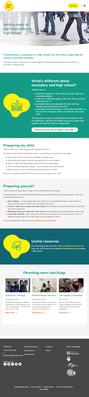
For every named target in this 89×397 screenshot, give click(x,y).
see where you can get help (44, 220)
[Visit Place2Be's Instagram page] (12, 364)
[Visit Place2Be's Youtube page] (19, 364)
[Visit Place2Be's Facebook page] (8, 364)
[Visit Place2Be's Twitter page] (5, 364)
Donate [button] (73, 5)
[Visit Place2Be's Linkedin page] (16, 364)
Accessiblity (43, 389)
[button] (82, 5)
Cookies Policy (48, 387)
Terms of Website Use (64, 387)
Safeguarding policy (21, 387)
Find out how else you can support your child (54, 129)
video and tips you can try (70, 246)
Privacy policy (36, 387)
